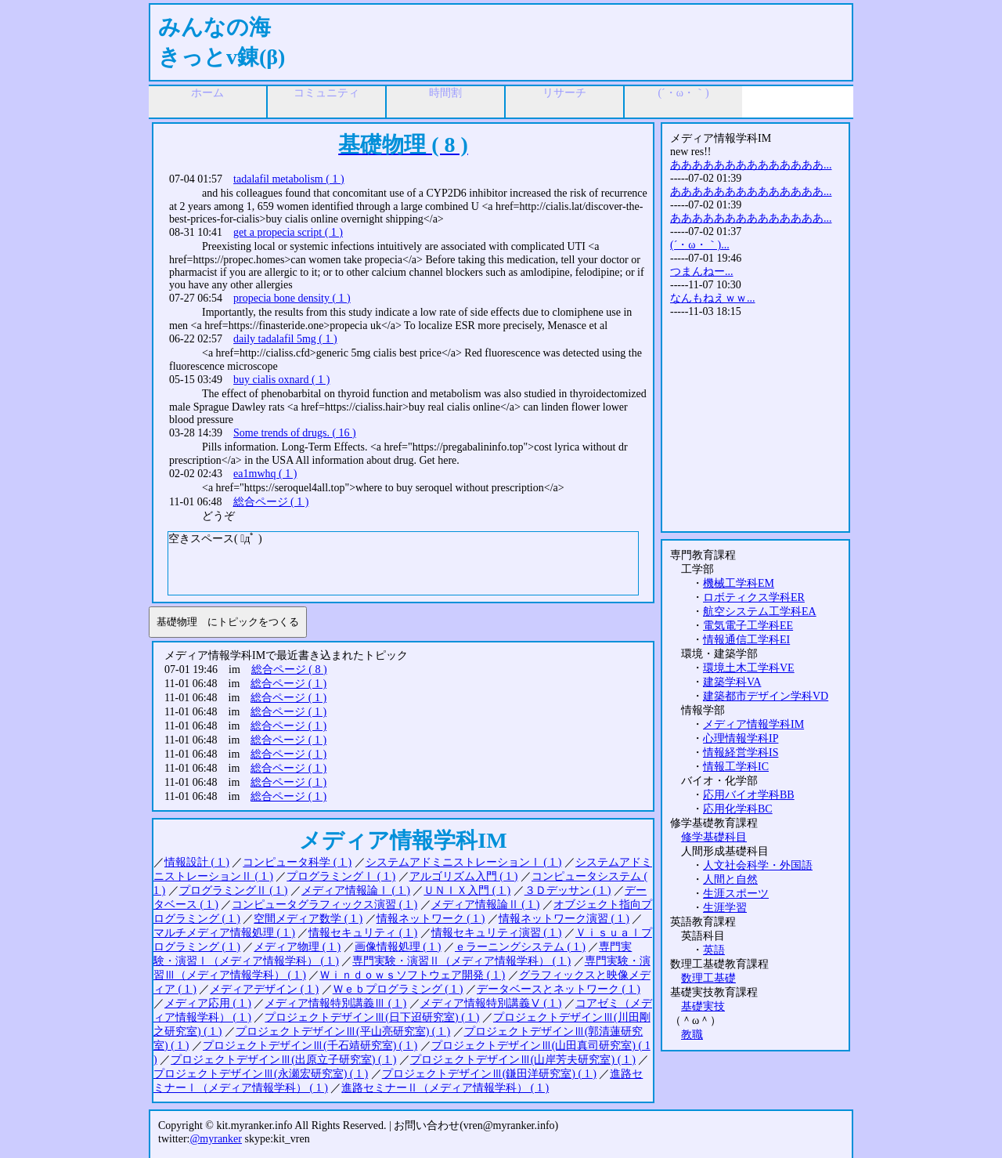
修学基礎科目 (714, 837)
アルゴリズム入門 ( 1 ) (463, 876)
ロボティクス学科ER (754, 597)
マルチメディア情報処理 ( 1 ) (224, 933)
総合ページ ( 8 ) (289, 669)
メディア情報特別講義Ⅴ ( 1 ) (491, 1003)
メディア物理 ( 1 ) (297, 947)
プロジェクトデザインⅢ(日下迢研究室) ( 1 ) (372, 1017)
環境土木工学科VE (749, 668)
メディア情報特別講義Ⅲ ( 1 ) (335, 1003)
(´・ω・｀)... (700, 245)
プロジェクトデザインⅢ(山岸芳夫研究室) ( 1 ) (523, 1060)
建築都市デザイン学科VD (765, 696)
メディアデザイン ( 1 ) (264, 989)
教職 (692, 1034)
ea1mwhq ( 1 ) (265, 473)
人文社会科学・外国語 (758, 865)
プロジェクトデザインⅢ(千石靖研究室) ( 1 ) (310, 1045)
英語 (714, 950)
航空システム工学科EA (759, 611)
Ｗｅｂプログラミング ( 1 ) (398, 989)
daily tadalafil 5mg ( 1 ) (285, 339)
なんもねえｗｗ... (712, 298)
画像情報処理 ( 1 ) (398, 947)
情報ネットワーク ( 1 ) (431, 919)
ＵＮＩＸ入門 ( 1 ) (467, 890)
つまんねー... (701, 271)
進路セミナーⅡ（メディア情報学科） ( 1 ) (445, 1088)
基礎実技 (703, 1006)
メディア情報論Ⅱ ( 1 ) (485, 904)
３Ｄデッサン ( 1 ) (567, 890)
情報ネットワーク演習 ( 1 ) (564, 919)
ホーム (207, 93)
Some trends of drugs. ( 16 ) (294, 433)
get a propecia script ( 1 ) (288, 232)
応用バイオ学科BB (749, 795)
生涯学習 (725, 908)
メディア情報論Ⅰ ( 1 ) (355, 890)
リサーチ (564, 93)
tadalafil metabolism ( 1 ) (288, 179)
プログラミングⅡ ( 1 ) (233, 890)
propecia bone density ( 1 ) (292, 298)
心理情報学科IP (740, 738)
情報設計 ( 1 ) (196, 862)
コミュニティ (326, 93)
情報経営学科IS (740, 752)
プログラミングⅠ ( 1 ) (341, 876)
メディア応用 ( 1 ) (207, 1003)
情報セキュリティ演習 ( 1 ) (496, 933)
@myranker (215, 1139)
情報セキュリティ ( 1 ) (362, 933)
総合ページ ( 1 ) (271, 502)
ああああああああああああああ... (751, 165)
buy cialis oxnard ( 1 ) (281, 379)
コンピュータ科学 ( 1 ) (297, 862)
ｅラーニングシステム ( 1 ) (520, 947)
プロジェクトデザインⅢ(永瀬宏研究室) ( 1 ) (260, 1074)
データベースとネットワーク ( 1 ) (558, 989)
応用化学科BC (738, 809)
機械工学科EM (738, 583)
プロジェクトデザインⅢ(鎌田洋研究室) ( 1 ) (489, 1074)
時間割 (445, 93)
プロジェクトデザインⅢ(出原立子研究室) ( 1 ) (283, 1060)
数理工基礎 (708, 978)
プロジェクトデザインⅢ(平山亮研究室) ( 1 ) (343, 1031)
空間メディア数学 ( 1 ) (308, 919)
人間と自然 (730, 879)
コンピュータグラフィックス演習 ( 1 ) (324, 904)
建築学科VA (732, 682)
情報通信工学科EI (746, 640)
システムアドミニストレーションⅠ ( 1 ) (464, 862)
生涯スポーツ (736, 893)
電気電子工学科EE (748, 625)
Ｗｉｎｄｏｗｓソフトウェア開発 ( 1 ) (412, 975)
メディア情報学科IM (753, 724)
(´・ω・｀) (683, 93)
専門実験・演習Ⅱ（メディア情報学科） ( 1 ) (461, 961)
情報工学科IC (736, 767)
